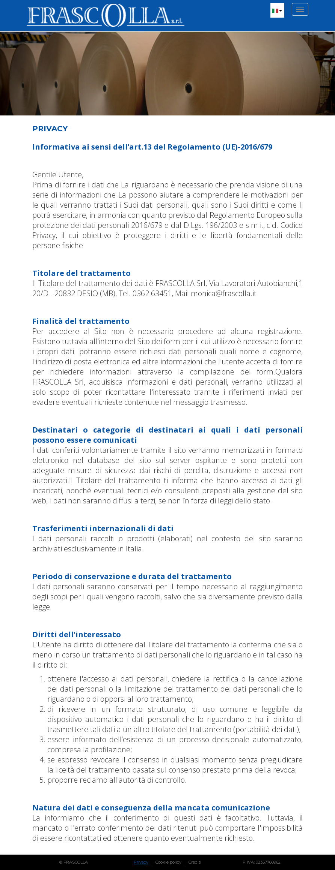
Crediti (195, 862)
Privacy (141, 862)
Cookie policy (168, 862)
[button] (277, 10)
